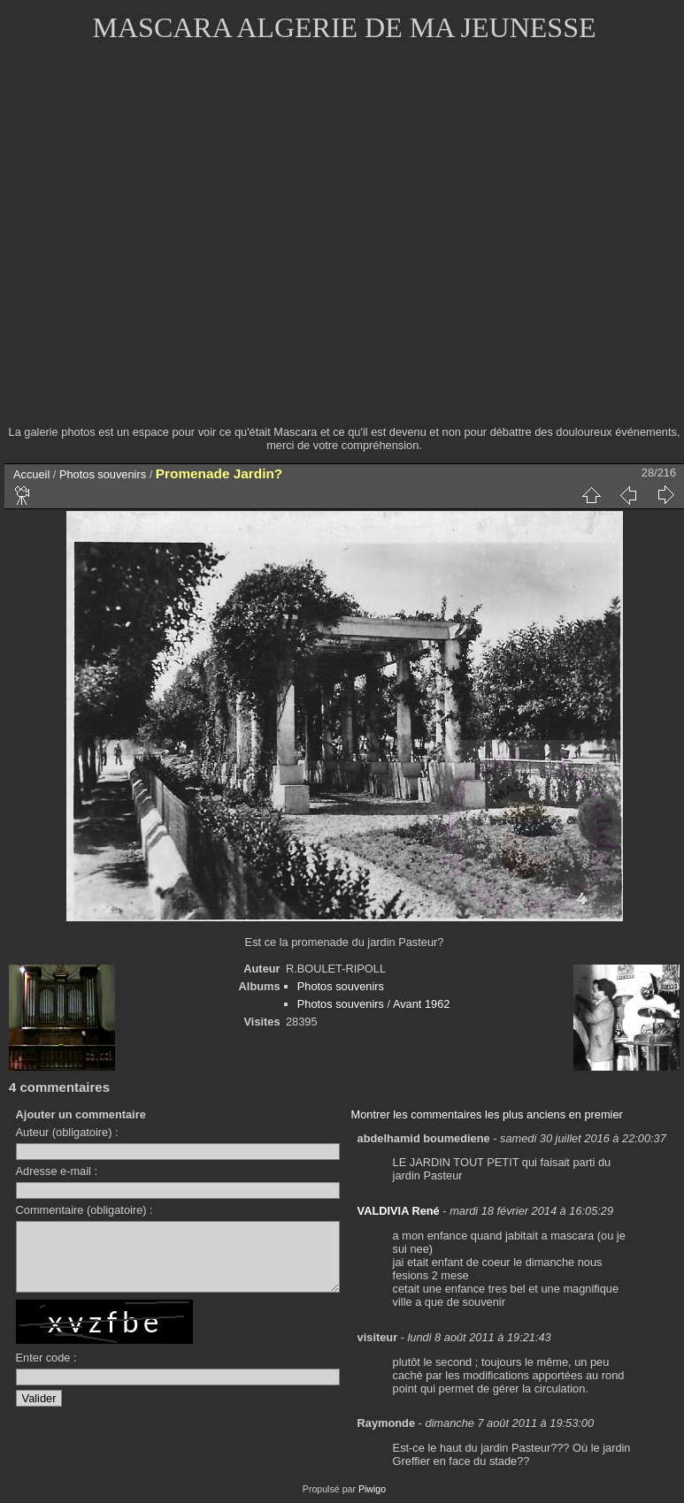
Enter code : (46, 1370)
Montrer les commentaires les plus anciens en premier (487, 1114)
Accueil (31, 474)
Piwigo (372, 1489)
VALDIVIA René (398, 1210)
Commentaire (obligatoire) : (84, 1210)
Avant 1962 (421, 1004)
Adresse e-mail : (56, 1171)
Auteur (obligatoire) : (67, 1132)
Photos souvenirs (102, 474)
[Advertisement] (166, 245)
